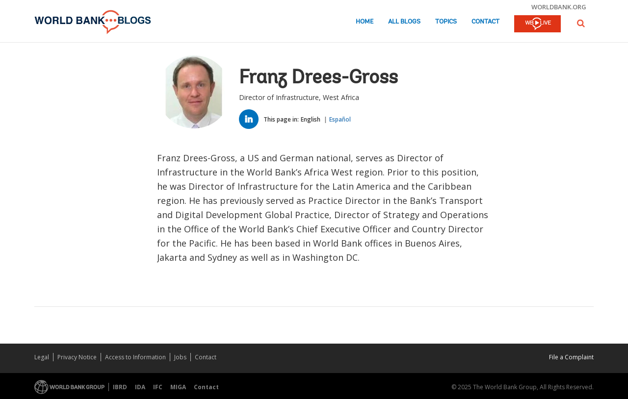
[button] (581, 23)
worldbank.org (558, 7)
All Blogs (404, 22)
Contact (485, 22)
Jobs (180, 357)
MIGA (178, 387)
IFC (157, 387)
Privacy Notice (77, 357)
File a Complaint (571, 357)
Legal (41, 357)
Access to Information (135, 357)
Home (364, 22)
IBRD (120, 387)
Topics (446, 22)
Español (340, 119)
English (310, 119)
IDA (140, 387)
